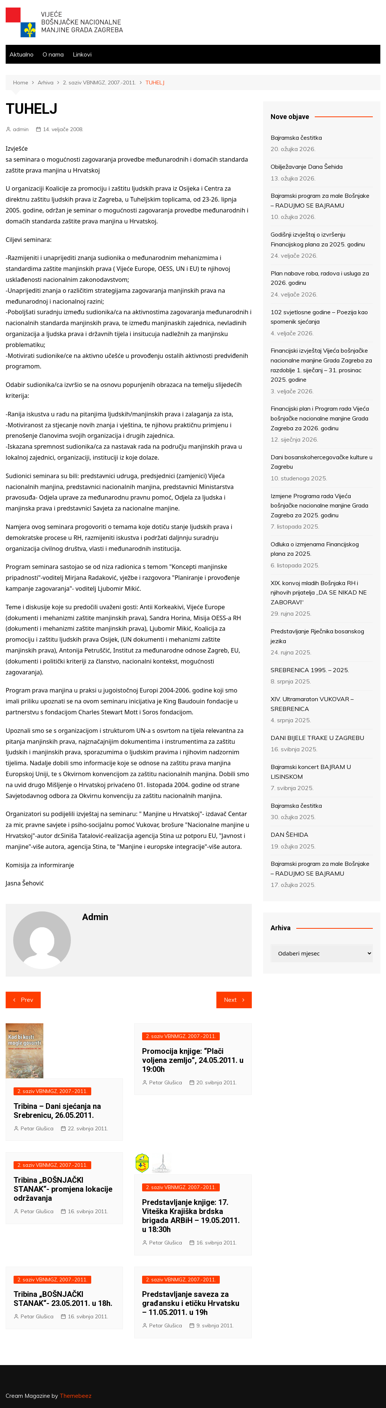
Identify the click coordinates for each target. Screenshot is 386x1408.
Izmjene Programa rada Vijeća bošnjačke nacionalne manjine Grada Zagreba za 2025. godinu (319, 505)
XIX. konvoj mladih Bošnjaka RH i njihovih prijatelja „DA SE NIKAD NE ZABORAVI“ (319, 592)
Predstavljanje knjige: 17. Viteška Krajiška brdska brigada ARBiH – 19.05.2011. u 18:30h (191, 1216)
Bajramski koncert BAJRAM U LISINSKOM (311, 771)
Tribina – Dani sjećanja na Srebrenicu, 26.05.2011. (57, 1111)
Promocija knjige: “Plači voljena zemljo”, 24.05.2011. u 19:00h (193, 1060)
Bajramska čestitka (296, 137)
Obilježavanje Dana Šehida (307, 166)
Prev (27, 999)
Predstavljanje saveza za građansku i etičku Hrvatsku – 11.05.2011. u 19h (190, 1303)
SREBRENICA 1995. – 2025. (310, 670)
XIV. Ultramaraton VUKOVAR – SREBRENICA (312, 703)
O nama (53, 54)
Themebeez (76, 1395)
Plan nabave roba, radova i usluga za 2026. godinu (320, 278)
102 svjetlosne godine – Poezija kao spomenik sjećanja (319, 317)
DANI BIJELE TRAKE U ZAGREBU (317, 737)
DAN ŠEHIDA (289, 834)
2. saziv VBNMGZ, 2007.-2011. (52, 1091)
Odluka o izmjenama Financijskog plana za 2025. (315, 549)
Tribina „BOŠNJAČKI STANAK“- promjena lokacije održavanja (63, 1189)
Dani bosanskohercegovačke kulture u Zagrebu (321, 462)
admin (21, 129)
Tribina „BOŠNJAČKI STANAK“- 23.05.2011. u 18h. (63, 1299)
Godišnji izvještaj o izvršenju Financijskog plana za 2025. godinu (318, 239)
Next (230, 999)
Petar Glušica (37, 1128)
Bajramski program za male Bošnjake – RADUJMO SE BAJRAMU (320, 200)
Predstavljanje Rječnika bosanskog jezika (317, 636)
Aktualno (21, 54)
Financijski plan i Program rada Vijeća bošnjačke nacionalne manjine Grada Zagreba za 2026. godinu (320, 418)
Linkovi (82, 54)
